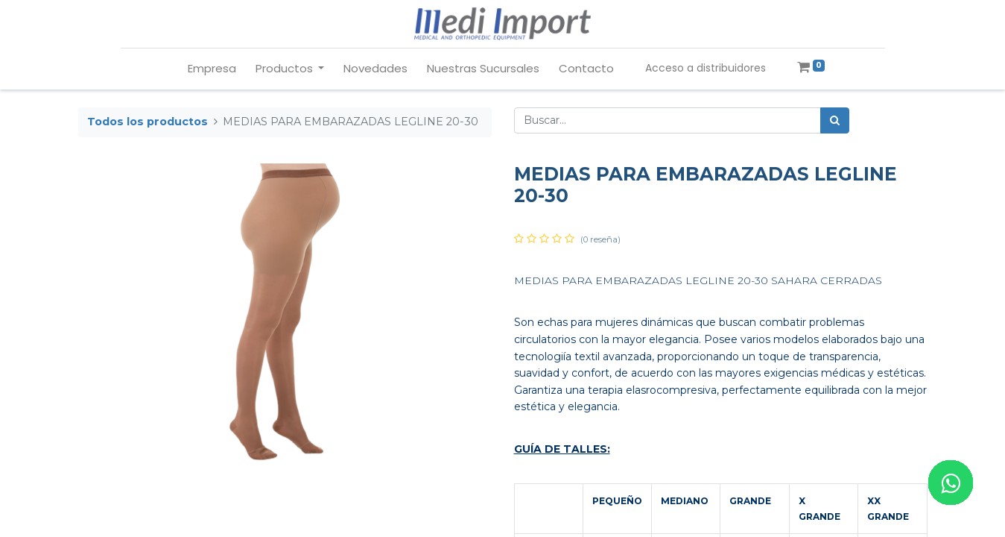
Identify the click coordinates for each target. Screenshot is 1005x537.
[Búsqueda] (834, 120)
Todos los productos (147, 121)
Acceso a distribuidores (705, 67)
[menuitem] (212, 69)
